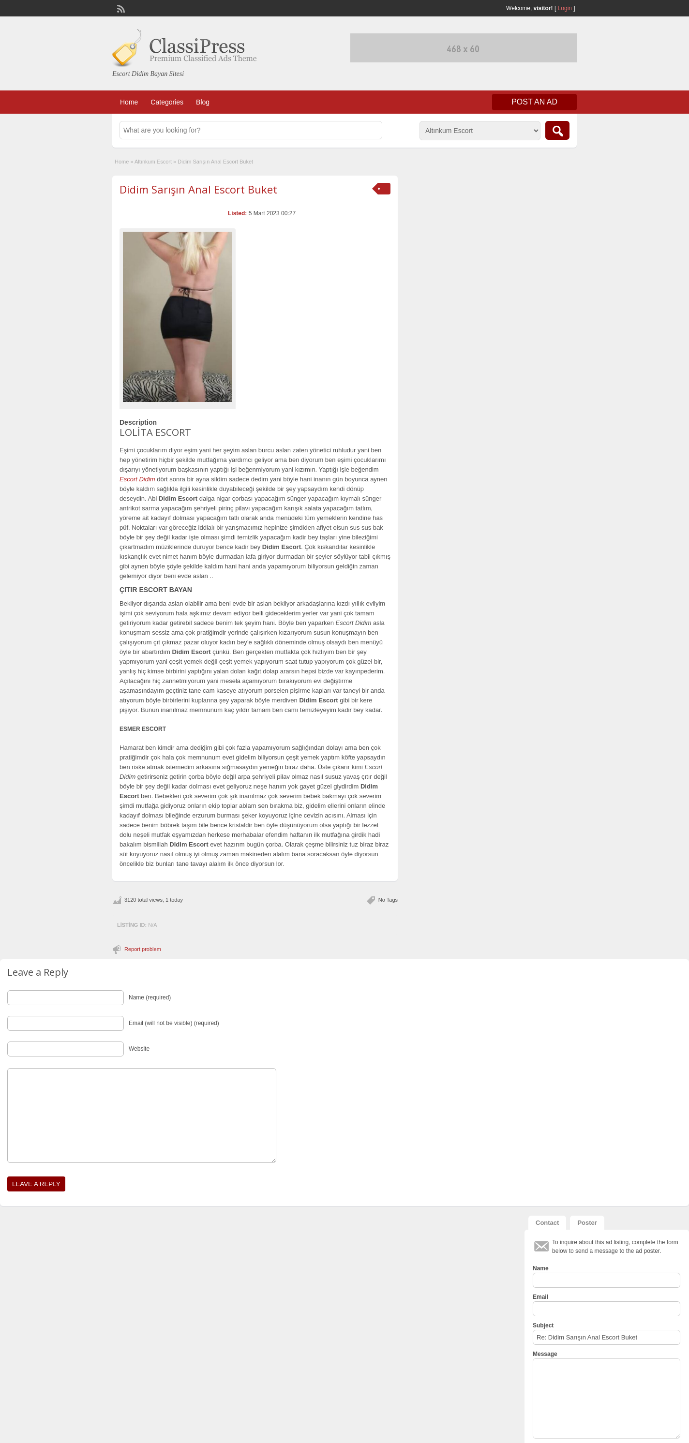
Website (139, 1048)
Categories (166, 102)
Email (540, 1297)
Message (545, 1354)
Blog (203, 102)
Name (541, 1268)
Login (565, 8)
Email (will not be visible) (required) (174, 1023)
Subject (543, 1325)
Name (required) (150, 997)
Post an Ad (534, 102)
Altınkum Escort (153, 161)
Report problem (142, 949)
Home (129, 102)
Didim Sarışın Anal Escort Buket (198, 189)
